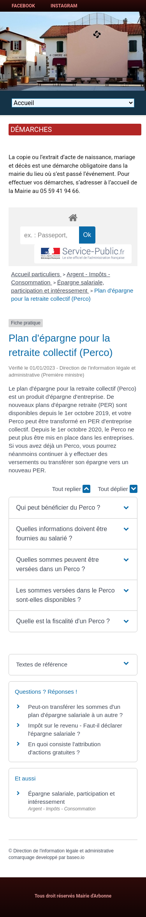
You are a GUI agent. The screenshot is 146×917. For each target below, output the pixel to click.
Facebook (23, 6)
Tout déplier (117, 489)
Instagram (64, 6)
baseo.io (75, 857)
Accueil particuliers (36, 274)
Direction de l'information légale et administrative (63, 851)
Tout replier (71, 489)
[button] (72, 507)
